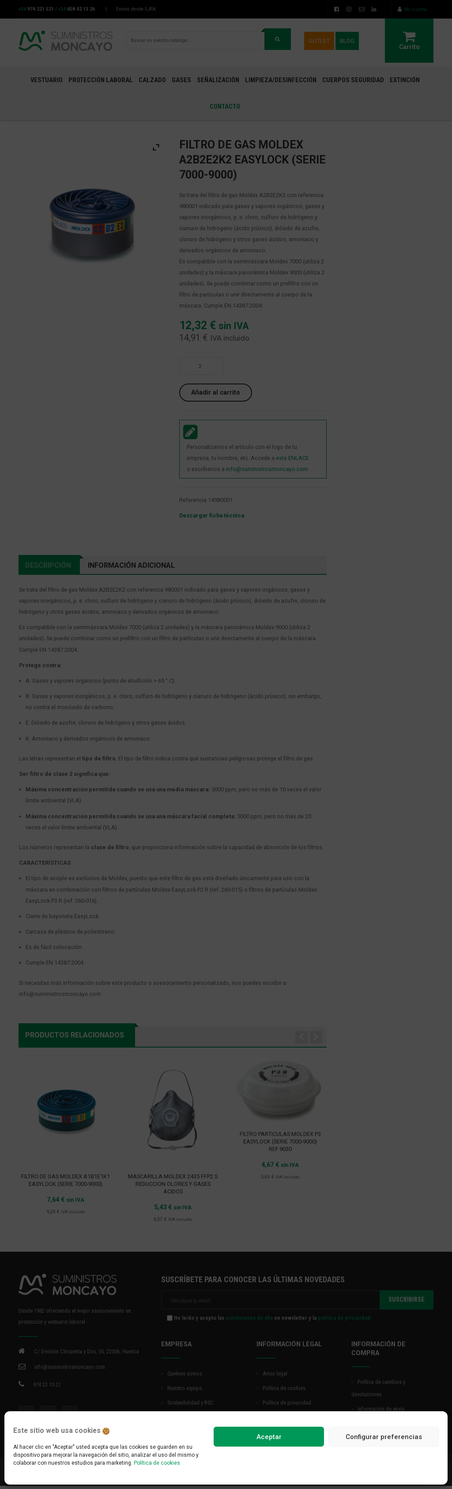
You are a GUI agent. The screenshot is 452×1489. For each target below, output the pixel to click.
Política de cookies (157, 1463)
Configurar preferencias (384, 1437)
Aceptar (269, 1437)
